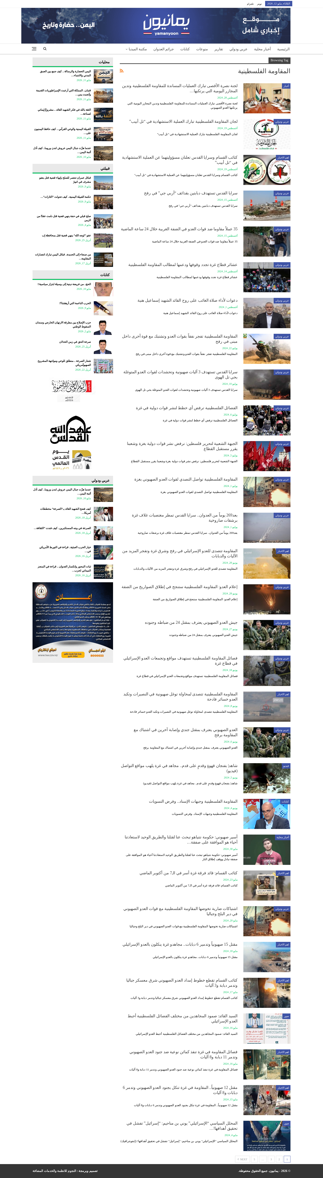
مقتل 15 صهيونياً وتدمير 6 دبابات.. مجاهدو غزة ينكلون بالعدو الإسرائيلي (180, 944)
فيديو (286, 765)
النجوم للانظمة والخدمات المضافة (54, 1171)
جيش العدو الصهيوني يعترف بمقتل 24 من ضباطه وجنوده (191, 622)
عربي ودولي (238, 49)
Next (242, 1159)
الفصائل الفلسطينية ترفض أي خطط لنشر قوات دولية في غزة (187, 408)
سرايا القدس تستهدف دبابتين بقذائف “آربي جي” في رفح (191, 193)
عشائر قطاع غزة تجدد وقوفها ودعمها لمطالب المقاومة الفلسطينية (183, 264)
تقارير (218, 49)
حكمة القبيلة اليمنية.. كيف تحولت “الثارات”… (65, 196)
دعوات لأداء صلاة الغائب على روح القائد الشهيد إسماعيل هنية (187, 300)
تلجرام (250, 3)
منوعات (202, 49)
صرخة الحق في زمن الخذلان (75, 341)
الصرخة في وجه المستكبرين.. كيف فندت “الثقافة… (62, 528)
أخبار (286, 86)
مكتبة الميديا (138, 49)
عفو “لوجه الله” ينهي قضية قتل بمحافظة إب (66, 235)
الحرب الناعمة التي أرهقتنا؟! (75, 303)
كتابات (185, 49)
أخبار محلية (262, 49)
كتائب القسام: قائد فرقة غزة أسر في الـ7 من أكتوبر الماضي (189, 873)
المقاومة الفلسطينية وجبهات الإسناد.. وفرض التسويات (193, 801)
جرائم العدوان (163, 49)
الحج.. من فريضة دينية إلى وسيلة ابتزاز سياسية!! (64, 284)
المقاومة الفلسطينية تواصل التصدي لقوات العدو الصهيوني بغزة (186, 479)
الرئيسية (283, 49)
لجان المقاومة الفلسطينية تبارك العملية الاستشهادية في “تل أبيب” (183, 121)
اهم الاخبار (283, 157)
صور (286, 1016)
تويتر (259, 3)
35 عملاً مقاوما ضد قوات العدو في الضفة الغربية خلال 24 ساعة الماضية (179, 229)
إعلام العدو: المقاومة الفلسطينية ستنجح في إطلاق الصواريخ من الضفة (180, 587)
